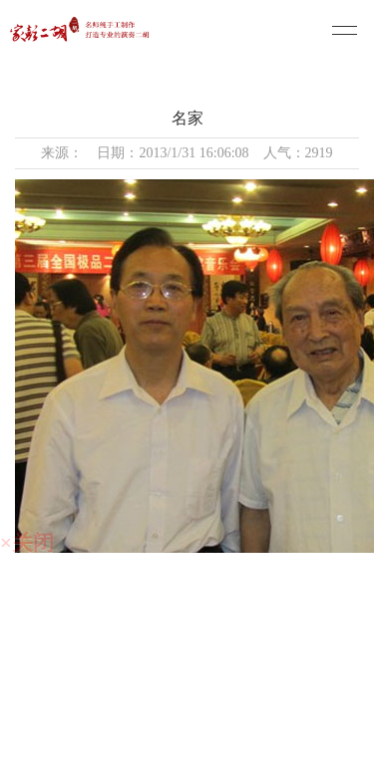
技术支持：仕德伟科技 (192, 743)
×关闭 (27, 543)
